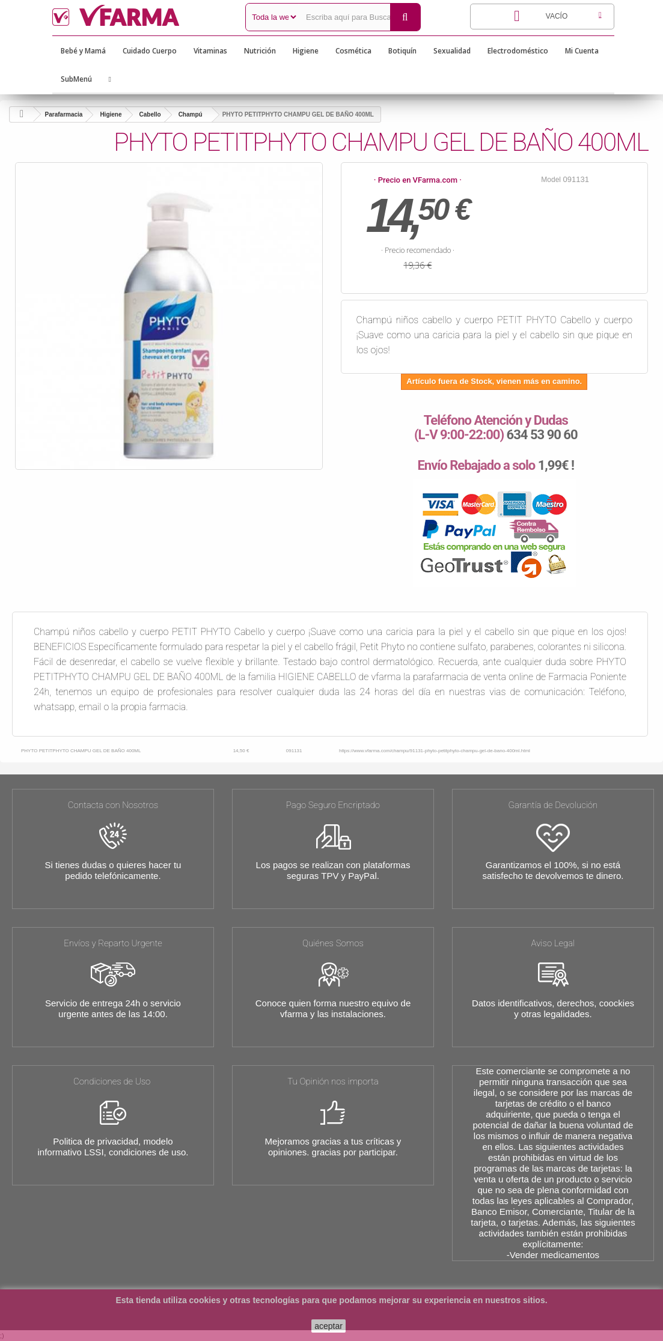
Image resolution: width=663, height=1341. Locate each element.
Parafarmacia (64, 114)
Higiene (306, 51)
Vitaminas (210, 51)
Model (551, 179)
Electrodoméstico (517, 51)
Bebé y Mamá (83, 51)
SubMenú (76, 79)
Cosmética (353, 51)
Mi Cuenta (582, 51)
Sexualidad (452, 51)
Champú (191, 114)
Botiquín (402, 51)
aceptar (328, 1326)
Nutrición (260, 51)
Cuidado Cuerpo (150, 51)
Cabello (150, 114)
